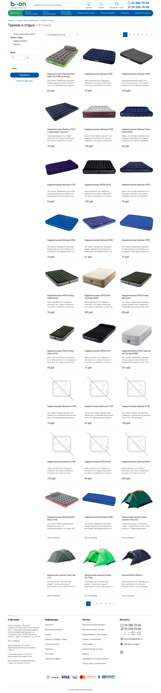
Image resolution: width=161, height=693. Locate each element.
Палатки (16, 44)
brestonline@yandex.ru (133, 639)
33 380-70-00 (131, 625)
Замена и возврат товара (56, 639)
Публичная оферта (53, 659)
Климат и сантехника (91, 639)
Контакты (49, 625)
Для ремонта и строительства (95, 659)
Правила (49, 649)
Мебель (85, 654)
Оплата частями (52, 644)
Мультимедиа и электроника (94, 634)
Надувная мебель (20, 41)
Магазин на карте (131, 644)
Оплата (48, 634)
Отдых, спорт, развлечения (27, 20)
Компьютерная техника (92, 649)
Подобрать (24, 75)
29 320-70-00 (131, 629)
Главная (11, 20)
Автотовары (87, 644)
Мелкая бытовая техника (93, 630)
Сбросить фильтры (24, 81)
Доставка (49, 654)
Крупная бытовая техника (93, 625)
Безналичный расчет (54, 630)
